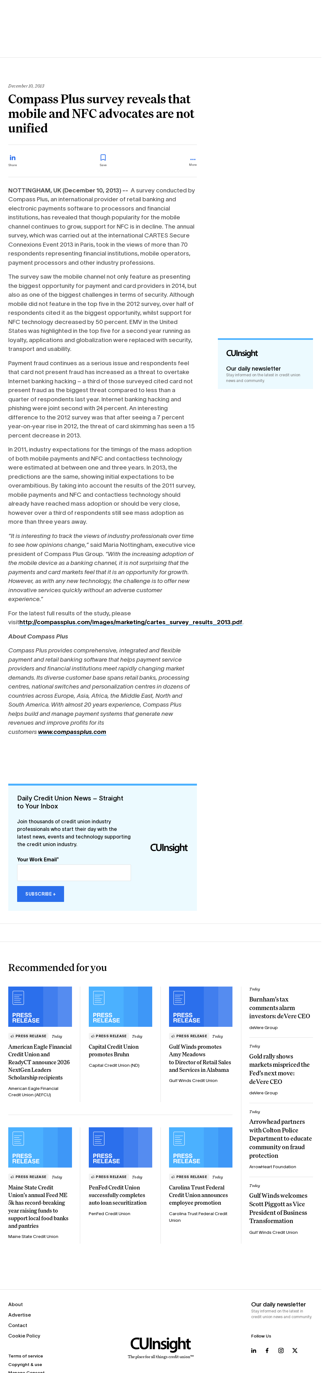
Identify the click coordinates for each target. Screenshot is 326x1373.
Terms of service (25, 1356)
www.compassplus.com (72, 732)
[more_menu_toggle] (193, 163)
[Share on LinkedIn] (12, 160)
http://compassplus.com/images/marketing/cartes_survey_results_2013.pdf (130, 622)
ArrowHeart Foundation (272, 1166)
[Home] (160, 1348)
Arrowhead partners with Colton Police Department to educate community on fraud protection (280, 1138)
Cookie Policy (24, 1335)
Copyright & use (25, 1364)
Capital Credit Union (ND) (114, 1065)
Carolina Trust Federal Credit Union (198, 1217)
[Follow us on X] (295, 1350)
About (15, 1304)
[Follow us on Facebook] (267, 1350)
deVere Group (263, 1027)
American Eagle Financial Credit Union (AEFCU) (33, 1092)
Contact (17, 1325)
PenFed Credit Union (109, 1213)
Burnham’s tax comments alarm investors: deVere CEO (279, 1007)
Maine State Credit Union (33, 1236)
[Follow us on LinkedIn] (253, 1350)
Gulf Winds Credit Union (193, 1080)
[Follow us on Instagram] (281, 1350)
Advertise (19, 1315)
